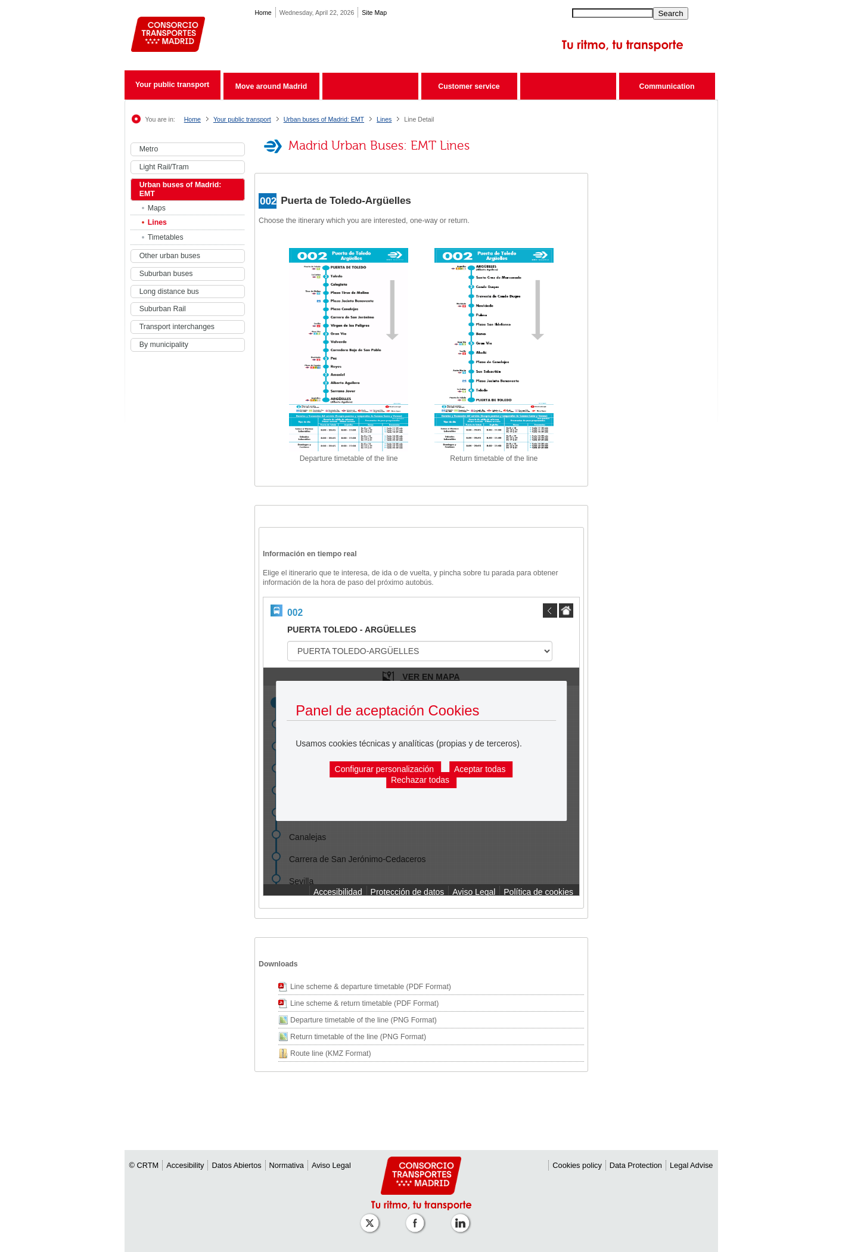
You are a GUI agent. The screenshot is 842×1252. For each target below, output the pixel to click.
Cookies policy (577, 1165)
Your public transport (172, 84)
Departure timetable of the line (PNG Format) (363, 1020)
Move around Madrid (271, 86)
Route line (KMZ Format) (330, 1053)
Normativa (286, 1165)
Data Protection (636, 1165)
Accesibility (185, 1165)
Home (262, 12)
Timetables (166, 237)
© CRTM (144, 1165)
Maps (157, 208)
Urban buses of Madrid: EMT (324, 119)
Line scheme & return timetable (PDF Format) (364, 1003)
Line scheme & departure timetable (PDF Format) (370, 987)
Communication (667, 86)
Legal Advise (691, 1165)
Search (670, 13)
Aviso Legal (331, 1165)
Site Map (374, 12)
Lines (384, 119)
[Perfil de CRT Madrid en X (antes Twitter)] (371, 1217)
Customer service (468, 86)
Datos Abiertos (236, 1165)
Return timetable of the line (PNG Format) (358, 1037)
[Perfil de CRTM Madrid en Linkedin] (462, 1217)
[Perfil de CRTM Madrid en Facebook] (417, 1217)
